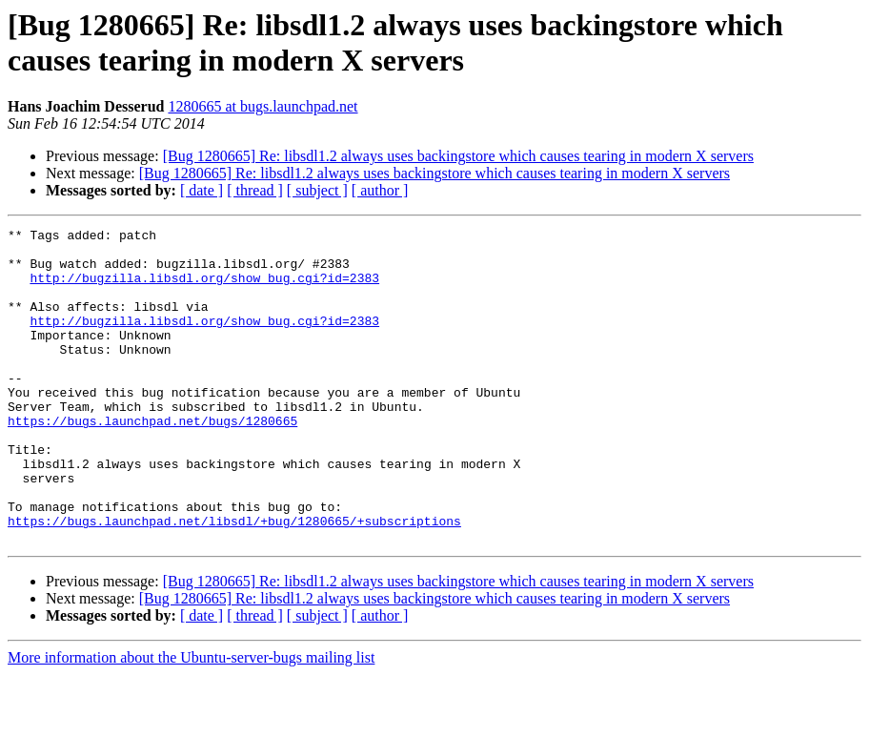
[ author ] (380, 190)
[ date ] (201, 190)
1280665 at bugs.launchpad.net (262, 106)
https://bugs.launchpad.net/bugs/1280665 (152, 460)
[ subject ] (317, 190)
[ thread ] (255, 190)
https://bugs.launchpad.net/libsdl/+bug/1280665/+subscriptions (234, 580)
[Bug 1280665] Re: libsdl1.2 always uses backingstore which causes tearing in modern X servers (458, 156)
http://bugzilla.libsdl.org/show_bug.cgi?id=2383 (204, 288)
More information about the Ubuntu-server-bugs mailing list (191, 720)
